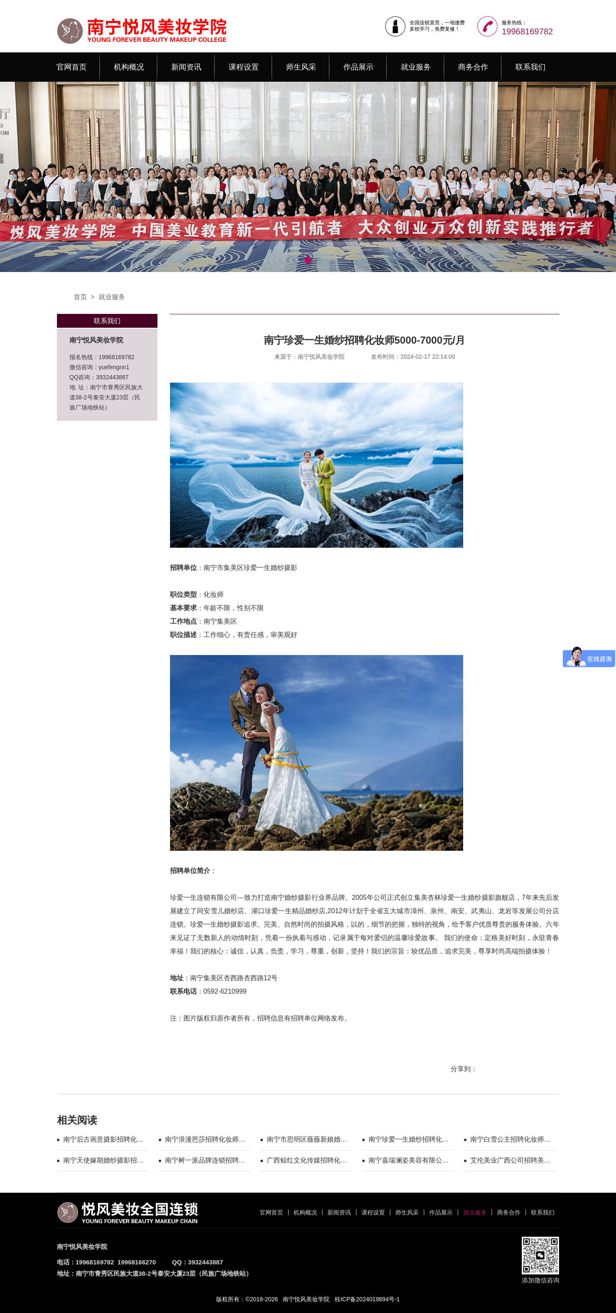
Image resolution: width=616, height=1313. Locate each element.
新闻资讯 (186, 67)
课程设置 (244, 67)
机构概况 (129, 67)
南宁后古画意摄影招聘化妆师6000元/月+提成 (103, 1141)
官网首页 (72, 67)
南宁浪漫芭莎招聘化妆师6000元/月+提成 (202, 1141)
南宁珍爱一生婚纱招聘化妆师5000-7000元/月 (409, 1141)
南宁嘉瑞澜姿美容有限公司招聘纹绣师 (409, 1162)
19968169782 (527, 31)
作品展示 (358, 67)
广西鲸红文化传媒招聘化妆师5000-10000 (307, 1162)
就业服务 (416, 67)
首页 (80, 296)
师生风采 (301, 67)
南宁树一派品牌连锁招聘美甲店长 (205, 1162)
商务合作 (473, 67)
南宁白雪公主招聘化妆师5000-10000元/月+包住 (507, 1141)
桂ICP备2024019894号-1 (367, 1299)
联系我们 (530, 67)
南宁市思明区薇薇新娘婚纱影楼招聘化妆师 (307, 1141)
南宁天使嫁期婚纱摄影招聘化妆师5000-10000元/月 (103, 1162)
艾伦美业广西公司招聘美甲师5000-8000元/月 (510, 1162)
